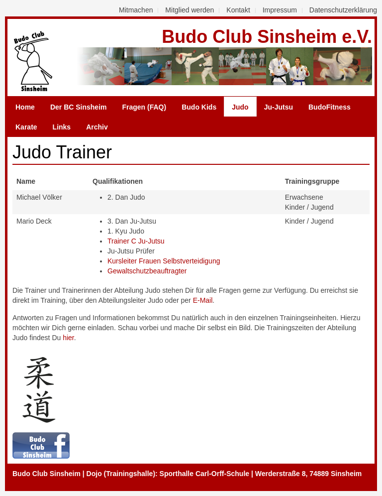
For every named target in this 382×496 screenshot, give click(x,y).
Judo (240, 107)
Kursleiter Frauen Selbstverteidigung (163, 261)
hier (68, 338)
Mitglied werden (189, 10)
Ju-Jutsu (278, 107)
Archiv (97, 127)
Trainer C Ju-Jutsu (136, 241)
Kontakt (238, 10)
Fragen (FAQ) (144, 107)
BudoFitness (329, 107)
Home (25, 107)
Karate (26, 127)
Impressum (280, 10)
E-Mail (203, 300)
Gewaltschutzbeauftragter (147, 271)
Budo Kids (199, 107)
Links (62, 127)
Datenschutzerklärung (343, 10)
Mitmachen (136, 10)
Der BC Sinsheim (78, 107)
